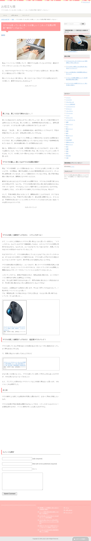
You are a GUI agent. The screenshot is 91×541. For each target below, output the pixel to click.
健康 (3, 35)
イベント (68, 97)
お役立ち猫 (8, 6)
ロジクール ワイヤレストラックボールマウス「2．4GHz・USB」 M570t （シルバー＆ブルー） (14, 328)
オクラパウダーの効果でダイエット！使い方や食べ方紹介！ (76, 84)
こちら (72, 166)
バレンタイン (69, 111)
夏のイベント (69, 129)
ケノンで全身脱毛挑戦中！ (71, 51)
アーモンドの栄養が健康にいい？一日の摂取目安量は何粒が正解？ (76, 78)
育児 (67, 153)
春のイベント (69, 135)
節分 (67, 146)
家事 (67, 131)
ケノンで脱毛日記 (70, 104)
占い (67, 126)
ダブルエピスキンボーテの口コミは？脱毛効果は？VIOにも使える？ (76, 61)
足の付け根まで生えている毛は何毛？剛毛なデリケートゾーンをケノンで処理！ (49, 521)
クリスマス (69, 99)
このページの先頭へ (81, 539)
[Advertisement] (31, 99)
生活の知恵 (69, 140)
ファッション (69, 113)
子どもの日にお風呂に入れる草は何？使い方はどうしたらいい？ (76, 67)
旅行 (67, 133)
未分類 (67, 137)
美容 (67, 151)
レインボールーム (70, 120)
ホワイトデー (69, 117)
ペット (67, 115)
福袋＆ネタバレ (70, 142)
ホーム (5, 15)
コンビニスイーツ (70, 106)
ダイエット (69, 108)
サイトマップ (25, 15)
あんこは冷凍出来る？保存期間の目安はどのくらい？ (76, 73)
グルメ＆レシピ (70, 102)
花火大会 (68, 155)
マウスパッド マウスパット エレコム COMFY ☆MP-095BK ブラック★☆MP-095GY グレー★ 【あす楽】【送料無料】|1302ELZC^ (15, 364)
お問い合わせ (14, 15)
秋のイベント (69, 144)
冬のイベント (69, 124)
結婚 (67, 149)
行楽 (67, 158)
